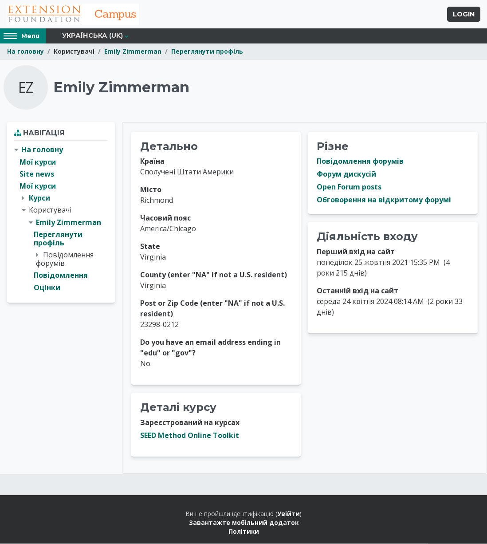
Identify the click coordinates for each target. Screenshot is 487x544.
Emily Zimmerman (132, 52)
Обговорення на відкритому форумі (384, 200)
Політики (243, 532)
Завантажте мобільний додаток (243, 523)
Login (464, 15)
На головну (25, 52)
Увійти (288, 514)
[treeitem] (61, 219)
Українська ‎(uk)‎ (92, 36)
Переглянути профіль (207, 52)
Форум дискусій (346, 175)
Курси (39, 198)
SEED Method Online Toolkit (189, 436)
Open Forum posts (349, 188)
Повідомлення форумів (360, 162)
